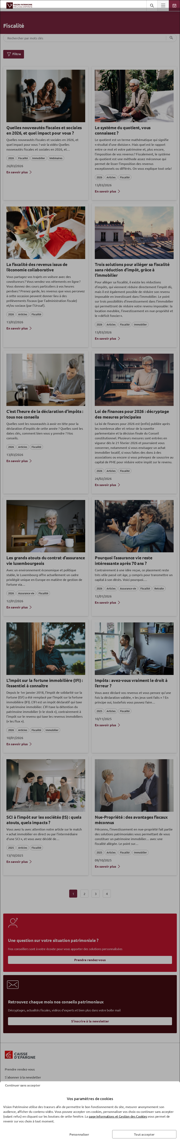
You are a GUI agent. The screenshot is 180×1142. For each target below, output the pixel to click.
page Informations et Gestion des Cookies (118, 1116)
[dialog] (90, 571)
